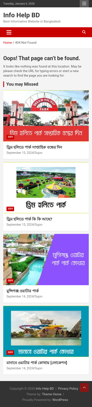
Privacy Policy (68, 389)
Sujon (38, 152)
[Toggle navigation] (9, 32)
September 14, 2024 (20, 296)
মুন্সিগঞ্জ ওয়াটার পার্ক (22, 291)
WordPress (60, 400)
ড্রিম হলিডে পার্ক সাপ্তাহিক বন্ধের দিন (34, 147)
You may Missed (22, 84)
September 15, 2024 (20, 152)
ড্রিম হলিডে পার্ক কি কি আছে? (29, 219)
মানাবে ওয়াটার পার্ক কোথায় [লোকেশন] (36, 362)
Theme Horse (51, 394)
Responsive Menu (84, 3)
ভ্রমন (10, 136)
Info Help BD (21, 15)
